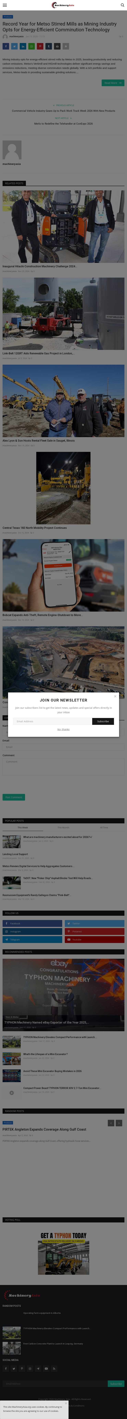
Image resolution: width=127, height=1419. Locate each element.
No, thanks (63, 729)
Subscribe (103, 721)
